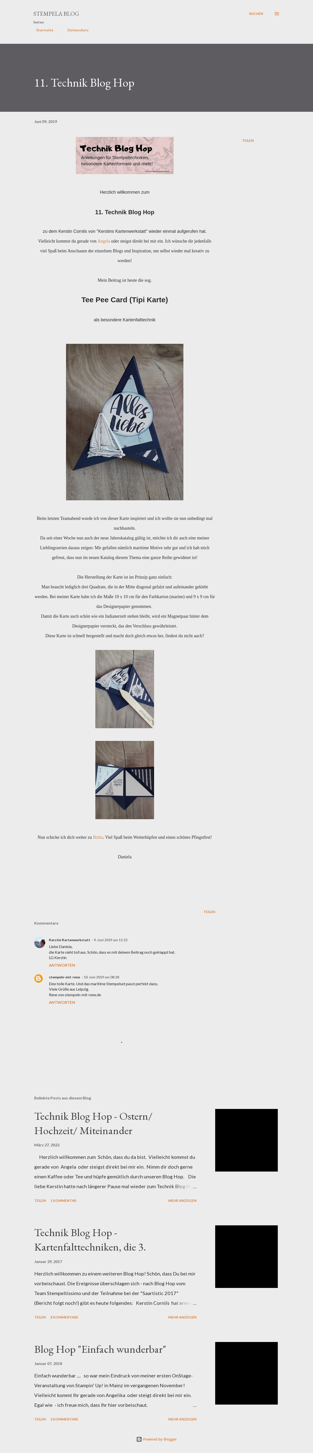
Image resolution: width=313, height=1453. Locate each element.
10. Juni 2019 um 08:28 (101, 977)
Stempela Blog (56, 13)
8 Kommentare (64, 1317)
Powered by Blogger (156, 1439)
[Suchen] (256, 14)
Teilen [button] (248, 140)
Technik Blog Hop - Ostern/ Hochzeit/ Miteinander (93, 1123)
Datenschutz (75, 30)
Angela (103, 241)
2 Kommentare (64, 1419)
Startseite (41, 30)
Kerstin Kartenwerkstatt (69, 940)
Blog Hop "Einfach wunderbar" (100, 1349)
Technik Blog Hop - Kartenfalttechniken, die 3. (90, 1239)
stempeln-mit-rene (64, 977)
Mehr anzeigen (182, 1200)
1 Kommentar (63, 1200)
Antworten (62, 965)
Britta (98, 837)
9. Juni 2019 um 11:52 (110, 940)
